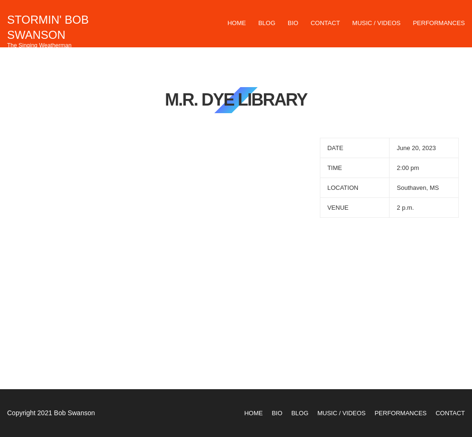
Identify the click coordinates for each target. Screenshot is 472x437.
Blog (266, 23)
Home (236, 23)
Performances (439, 23)
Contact (325, 23)
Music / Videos (376, 23)
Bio (293, 23)
